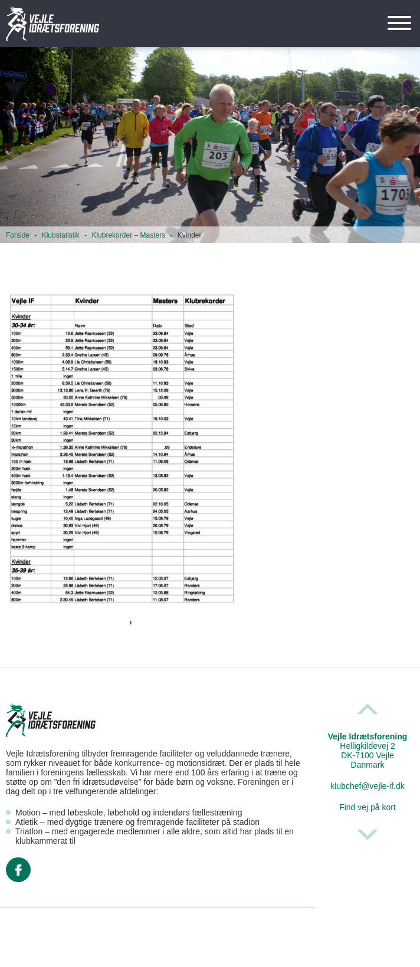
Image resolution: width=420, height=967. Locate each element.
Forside (17, 235)
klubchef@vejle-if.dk (367, 786)
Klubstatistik (61, 235)
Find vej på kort (367, 807)
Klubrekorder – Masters (128, 235)
